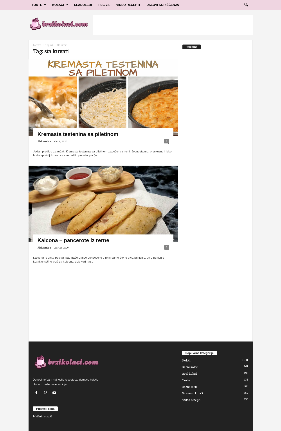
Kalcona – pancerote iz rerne (73, 240)
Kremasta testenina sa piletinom (78, 134)
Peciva (104, 5)
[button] (246, 5)
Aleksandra (44, 141)
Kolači (60, 5)
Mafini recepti (42, 416)
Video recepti (191, 400)
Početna (37, 45)
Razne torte (190, 386)
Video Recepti (128, 5)
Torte (39, 5)
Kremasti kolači (192, 393)
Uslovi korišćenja (163, 5)
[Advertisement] (173, 25)
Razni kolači (190, 367)
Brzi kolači (189, 373)
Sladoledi (83, 5)
